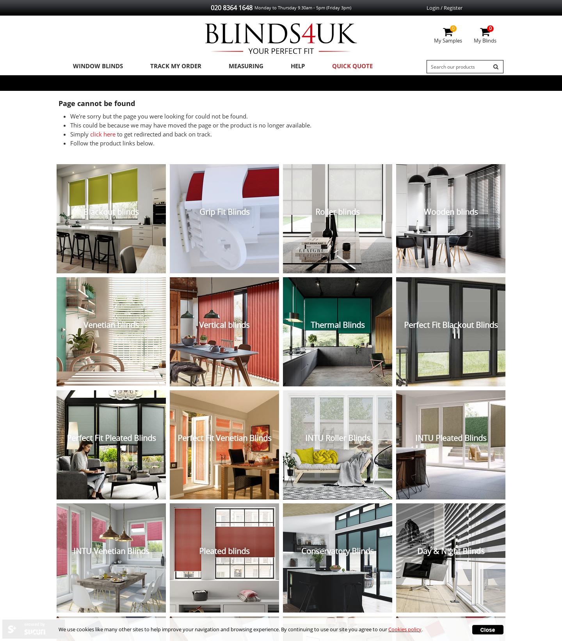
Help (282, 67)
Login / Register (444, 7)
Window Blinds (94, 67)
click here (103, 136)
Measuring (234, 67)
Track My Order (168, 67)
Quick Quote (333, 67)
